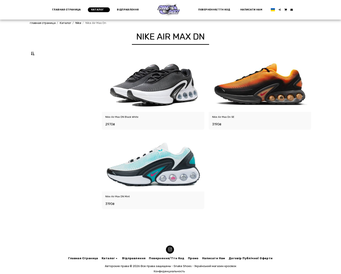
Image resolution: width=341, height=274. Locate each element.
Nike (78, 23)
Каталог (65, 23)
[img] (153, 93)
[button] (277, 9)
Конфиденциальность (169, 271)
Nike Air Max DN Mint (122, 210)
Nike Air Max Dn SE (227, 128)
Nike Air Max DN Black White (128, 128)
